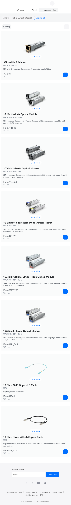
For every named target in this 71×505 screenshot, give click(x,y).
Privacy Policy (45, 492)
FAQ (41, 495)
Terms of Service (31, 492)
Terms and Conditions (14, 492)
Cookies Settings (31, 495)
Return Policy (57, 492)
